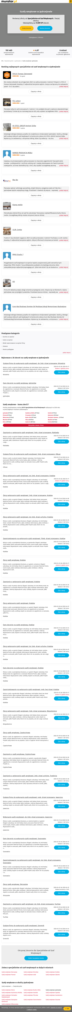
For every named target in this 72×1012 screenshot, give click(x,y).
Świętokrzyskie (8, 61)
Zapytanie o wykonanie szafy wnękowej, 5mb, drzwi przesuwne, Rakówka (31, 433)
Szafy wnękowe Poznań (8, 974)
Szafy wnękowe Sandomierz (54, 995)
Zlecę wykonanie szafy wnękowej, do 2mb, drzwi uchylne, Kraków (28, 517)
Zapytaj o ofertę (36, 91)
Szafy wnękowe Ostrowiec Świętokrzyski (9, 996)
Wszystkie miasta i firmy (47, 426)
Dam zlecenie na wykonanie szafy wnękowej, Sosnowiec (24, 839)
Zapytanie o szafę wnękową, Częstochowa (19, 754)
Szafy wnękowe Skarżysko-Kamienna (10, 1000)
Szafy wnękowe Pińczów (31, 995)
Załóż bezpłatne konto (36, 958)
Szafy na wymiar (8, 340)
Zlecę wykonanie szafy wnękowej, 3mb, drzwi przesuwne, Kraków (28, 495)
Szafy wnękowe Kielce (8, 990)
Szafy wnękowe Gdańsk (53, 974)
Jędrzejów (18, 61)
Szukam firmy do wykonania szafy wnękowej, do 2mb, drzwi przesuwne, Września (34, 363)
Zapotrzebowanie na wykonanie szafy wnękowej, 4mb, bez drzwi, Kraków (31, 690)
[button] (66, 353)
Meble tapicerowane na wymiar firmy (14, 343)
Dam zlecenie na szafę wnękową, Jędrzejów (19, 383)
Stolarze (5, 346)
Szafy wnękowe (6, 986)
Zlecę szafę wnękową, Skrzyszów (15, 884)
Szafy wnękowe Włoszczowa (10, 1004)
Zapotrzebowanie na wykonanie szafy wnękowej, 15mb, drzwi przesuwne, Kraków (34, 539)
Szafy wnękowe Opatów (53, 992)
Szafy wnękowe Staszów (53, 999)
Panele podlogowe (8, 349)
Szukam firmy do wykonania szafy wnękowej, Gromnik (23, 926)
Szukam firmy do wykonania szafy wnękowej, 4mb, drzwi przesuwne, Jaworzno (33, 797)
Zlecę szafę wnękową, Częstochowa (16, 733)
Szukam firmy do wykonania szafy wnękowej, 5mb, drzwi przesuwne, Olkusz (31, 454)
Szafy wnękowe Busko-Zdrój (32, 990)
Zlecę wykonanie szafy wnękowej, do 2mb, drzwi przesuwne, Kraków (29, 476)
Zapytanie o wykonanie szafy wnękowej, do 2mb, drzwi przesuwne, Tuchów (31, 904)
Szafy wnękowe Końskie (31, 992)
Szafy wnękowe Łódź (30, 974)
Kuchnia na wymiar (8, 337)
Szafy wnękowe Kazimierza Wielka (12, 992)
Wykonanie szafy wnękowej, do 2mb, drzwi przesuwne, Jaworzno (27, 817)
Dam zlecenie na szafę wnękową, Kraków (18, 625)
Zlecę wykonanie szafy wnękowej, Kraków (19, 603)
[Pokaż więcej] (63, 87)
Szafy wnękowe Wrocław (31, 972)
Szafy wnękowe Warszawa (9, 972)
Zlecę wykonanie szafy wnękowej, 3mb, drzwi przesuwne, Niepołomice (30, 711)
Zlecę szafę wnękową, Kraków (14, 560)
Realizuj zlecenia (45, 28)
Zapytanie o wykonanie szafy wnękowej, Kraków (21, 582)
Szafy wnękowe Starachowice (32, 999)
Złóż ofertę (61, 372)
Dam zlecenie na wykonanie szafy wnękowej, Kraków (23, 668)
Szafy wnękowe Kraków (53, 972)
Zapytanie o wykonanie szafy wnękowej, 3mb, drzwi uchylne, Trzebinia (30, 776)
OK (67, 1008)
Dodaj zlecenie (26, 28)
